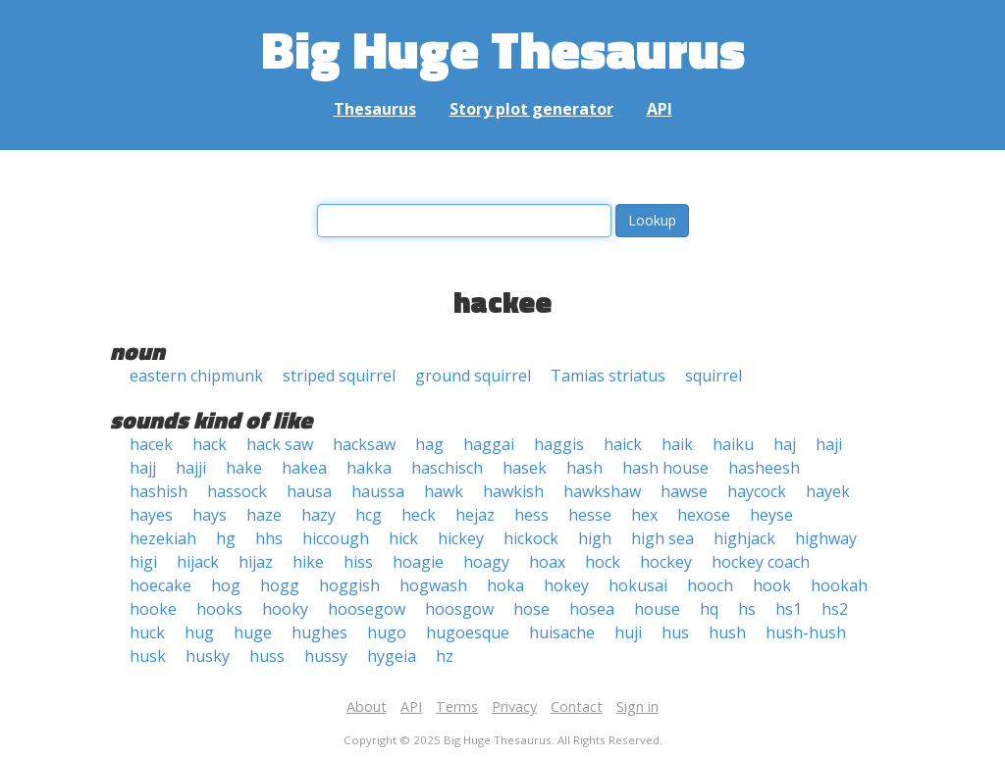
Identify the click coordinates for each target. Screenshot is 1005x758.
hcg (368, 515)
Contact (577, 706)
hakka (369, 468)
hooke (153, 609)
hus (675, 632)
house (657, 609)
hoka (505, 585)
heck (418, 515)
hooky (285, 609)
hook (772, 585)
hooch (710, 585)
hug (199, 632)
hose (531, 609)
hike (308, 562)
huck (147, 632)
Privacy (514, 706)
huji (628, 632)
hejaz (475, 515)
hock (602, 562)
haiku (733, 444)
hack (209, 444)
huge (253, 632)
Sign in (637, 706)
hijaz (255, 562)
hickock (530, 538)
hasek (524, 468)
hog (225, 585)
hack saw (279, 444)
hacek (151, 444)
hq (709, 609)
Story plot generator (531, 109)
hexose (703, 515)
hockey (666, 562)
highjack (744, 538)
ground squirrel (473, 375)
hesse (589, 515)
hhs (269, 538)
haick (623, 444)
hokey (566, 585)
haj (784, 444)
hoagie (418, 562)
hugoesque (467, 632)
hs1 (788, 609)
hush (727, 632)
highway (826, 538)
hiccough (335, 538)
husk (148, 656)
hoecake (160, 585)
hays (209, 515)
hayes (151, 515)
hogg (279, 585)
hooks (219, 609)
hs (747, 609)
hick (403, 538)
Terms (457, 706)
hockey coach (761, 562)
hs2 (834, 609)
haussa (377, 491)
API (659, 109)
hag (429, 444)
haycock (756, 491)
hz (444, 656)
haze (264, 515)
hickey (461, 538)
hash (584, 468)
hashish (158, 491)
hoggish (349, 585)
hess (531, 515)
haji (829, 444)
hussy (325, 656)
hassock (237, 491)
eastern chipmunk (196, 375)
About (366, 706)
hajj (143, 468)
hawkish (513, 491)
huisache (562, 632)
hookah (839, 585)
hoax (547, 562)
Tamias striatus (608, 375)
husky (207, 656)
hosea (591, 609)
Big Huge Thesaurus (503, 48)
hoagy (486, 562)
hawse (684, 491)
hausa (309, 491)
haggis (559, 444)
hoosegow (366, 609)
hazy (318, 515)
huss (267, 656)
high (594, 538)
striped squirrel (339, 375)
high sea (662, 538)
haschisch (447, 468)
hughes (319, 632)
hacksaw (364, 444)
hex (644, 515)
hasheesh (764, 468)
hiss (358, 562)
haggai (488, 444)
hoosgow (459, 609)
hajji (191, 468)
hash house (665, 468)
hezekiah (163, 538)
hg (226, 538)
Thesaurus (375, 109)
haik (677, 444)
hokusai (637, 585)
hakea (304, 468)
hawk (443, 491)
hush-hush (806, 632)
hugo (386, 632)
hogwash (433, 585)
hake (244, 468)
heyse (771, 515)
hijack (198, 562)
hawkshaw (602, 491)
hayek (828, 491)
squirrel (713, 375)
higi (143, 562)
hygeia (391, 656)
